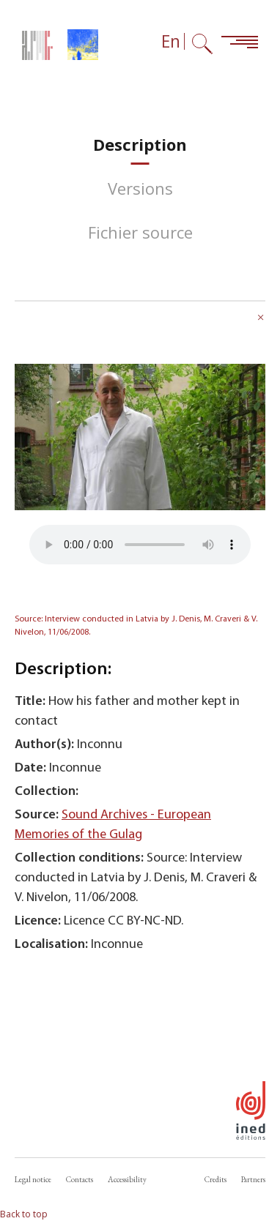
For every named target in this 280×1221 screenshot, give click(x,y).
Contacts (79, 1179)
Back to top (24, 1214)
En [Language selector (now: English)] (170, 41)
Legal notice (33, 1179)
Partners (253, 1179)
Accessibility (127, 1179)
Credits (215, 1179)
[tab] (140, 144)
